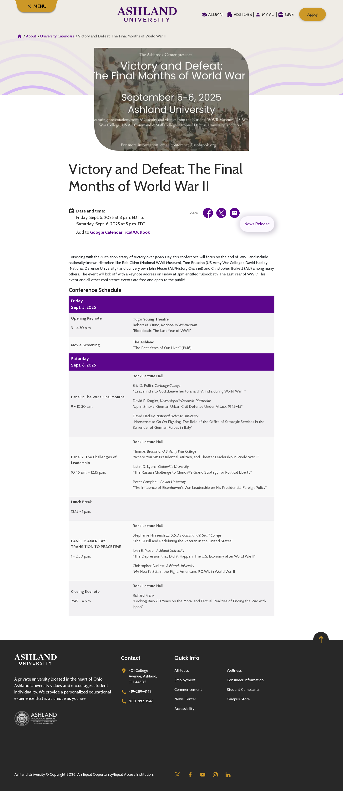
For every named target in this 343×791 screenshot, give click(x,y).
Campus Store (238, 699)
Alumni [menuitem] (215, 14)
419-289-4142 (140, 691)
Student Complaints (243, 689)
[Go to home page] (147, 14)
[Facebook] (190, 775)
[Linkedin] (228, 775)
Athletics (181, 670)
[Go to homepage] (35, 664)
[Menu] (36, 6)
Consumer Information (245, 680)
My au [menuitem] (268, 14)
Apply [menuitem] (312, 14)
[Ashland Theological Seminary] (64, 718)
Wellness (234, 670)
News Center (185, 699)
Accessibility (184, 708)
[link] (208, 213)
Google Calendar (106, 232)
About (31, 36)
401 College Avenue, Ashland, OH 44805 (143, 676)
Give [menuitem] (289, 14)
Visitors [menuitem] (243, 14)
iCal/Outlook (137, 232)
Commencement (188, 689)
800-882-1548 (141, 701)
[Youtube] (203, 775)
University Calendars (57, 36)
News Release (257, 224)
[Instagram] (215, 775)
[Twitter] (177, 775)
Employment (185, 680)
